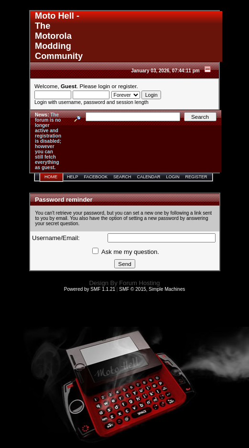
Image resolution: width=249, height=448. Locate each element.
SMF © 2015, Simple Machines (152, 289)
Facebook (96, 176)
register (127, 86)
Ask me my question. (125, 251)
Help (72, 176)
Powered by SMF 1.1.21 (89, 289)
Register (196, 176)
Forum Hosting (139, 283)
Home (50, 176)
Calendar (149, 176)
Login (173, 176)
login (104, 86)
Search (122, 176)
